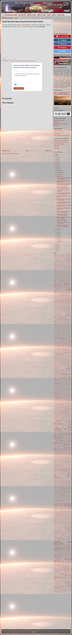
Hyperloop (67, 371)
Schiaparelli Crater (62, 529)
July (58, 230)
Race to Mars (65, 509)
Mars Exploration (66, 434)
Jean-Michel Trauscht (66, 384)
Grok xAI (68, 365)
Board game (65, 294)
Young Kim (61, 589)
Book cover (56, 296)
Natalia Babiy (58, 474)
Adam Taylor (67, 257)
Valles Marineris (57, 578)
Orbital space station (64, 488)
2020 (56, 165)
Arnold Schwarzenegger (65, 277)
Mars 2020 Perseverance (59, 419)
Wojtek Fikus (66, 587)
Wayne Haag (68, 583)
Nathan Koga (62, 476)
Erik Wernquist (59, 345)
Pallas (65, 492)
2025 (56, 155)
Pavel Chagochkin (66, 497)
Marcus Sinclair (56, 414)
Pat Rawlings (60, 495)
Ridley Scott (64, 517)
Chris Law (69, 311)
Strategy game (66, 553)
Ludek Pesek (57, 407)
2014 (56, 249)
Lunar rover (56, 411)
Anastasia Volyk (62, 270)
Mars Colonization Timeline (11, 15)
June (58, 232)
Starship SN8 (68, 549)
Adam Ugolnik (56, 258)
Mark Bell (62, 415)
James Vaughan (57, 383)
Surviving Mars (57, 556)
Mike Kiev (68, 465)
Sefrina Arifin (64, 532)
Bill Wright (63, 291)
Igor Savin (65, 372)
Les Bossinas (68, 403)
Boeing (68, 295)
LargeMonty (62, 400)
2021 (56, 163)
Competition (58, 319)
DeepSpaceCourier (57, 330)
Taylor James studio (61, 557)
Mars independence (60, 440)
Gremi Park (56, 365)
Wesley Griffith (58, 585)
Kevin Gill (68, 396)
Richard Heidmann (61, 516)
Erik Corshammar (58, 344)
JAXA (60, 384)
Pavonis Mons (56, 499)
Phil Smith (64, 501)
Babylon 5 (69, 287)
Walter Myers (56, 583)
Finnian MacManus (57, 352)
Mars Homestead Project (66, 439)
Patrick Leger (67, 495)
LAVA (55, 402)
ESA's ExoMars (57, 133)
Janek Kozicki (64, 383)
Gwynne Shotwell (57, 368)
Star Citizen (57, 545)
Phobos (59, 503)
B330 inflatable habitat (62, 287)
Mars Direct (56, 147)
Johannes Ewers (64, 388)
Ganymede (64, 357)
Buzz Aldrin (56, 302)
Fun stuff (67, 356)
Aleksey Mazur (65, 261)
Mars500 (56, 451)
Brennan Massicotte (65, 298)
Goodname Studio (57, 363)
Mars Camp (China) (67, 424)
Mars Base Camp (62, 422)
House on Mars (59, 369)
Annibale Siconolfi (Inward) (59, 276)
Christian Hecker (61, 314)
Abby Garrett (65, 256)
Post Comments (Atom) (13, 153)
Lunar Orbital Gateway (65, 410)
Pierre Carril (56, 506)
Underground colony (58, 577)
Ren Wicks (69, 513)
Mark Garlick (68, 415)
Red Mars (67, 512)
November (59, 172)
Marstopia (69, 451)
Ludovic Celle (64, 407)
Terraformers (58, 559)
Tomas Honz (56, 574)
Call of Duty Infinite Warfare (59, 303)
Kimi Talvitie (56, 398)
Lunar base (66, 408)
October (58, 174)
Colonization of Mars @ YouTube (61, 142)
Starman (67, 547)
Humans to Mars (61, 371)
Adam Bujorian (60, 257)
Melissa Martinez (61, 461)
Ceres (70, 307)
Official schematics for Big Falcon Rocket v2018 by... (63, 200)
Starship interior (59, 549)
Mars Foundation (67, 436)
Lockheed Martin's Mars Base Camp (61, 135)
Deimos (63, 330)
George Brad (56, 360)
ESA (68, 345)
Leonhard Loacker (61, 403)
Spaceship (29, 60)
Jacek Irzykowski (58, 380)
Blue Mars (66, 292)
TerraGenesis (62, 560)
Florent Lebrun (67, 353)
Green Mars (67, 364)
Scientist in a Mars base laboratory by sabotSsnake (62, 187)
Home (27, 150)
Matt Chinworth (62, 457)
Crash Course (67, 322)
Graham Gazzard (66, 363)
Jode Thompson (57, 388)
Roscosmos (65, 524)
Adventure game (64, 258)
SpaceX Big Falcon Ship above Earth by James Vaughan (63, 184)
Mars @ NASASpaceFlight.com (60, 123)
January (58, 241)
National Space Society (65, 477)
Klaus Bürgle (68, 398)
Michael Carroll (66, 462)
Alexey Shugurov (57, 266)
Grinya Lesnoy (62, 365)
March (58, 238)
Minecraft (67, 466)
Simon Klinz (56, 535)
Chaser (55, 310)
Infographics (65, 373)
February (59, 239)
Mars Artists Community (59, 143)
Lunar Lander (56, 410)
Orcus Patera (60, 489)
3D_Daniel (62, 254)
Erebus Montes (68, 342)
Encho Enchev (61, 342)
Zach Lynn (57, 590)
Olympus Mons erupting (61, 220)
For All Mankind (58, 354)
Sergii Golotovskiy (62, 533)
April (58, 236)
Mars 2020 (68, 418)
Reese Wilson (62, 513)
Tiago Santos (63, 571)
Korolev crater (67, 399)
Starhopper (69, 545)
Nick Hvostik (60, 480)
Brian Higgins (62, 299)
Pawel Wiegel (62, 499)
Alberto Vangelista (58, 261)
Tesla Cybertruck (57, 562)
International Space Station (21, 60)
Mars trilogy (58, 450)
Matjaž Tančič (56, 457)
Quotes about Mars (58, 509)
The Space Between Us (66, 568)
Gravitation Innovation (58, 364)
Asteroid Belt (66, 282)
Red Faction (61, 512)
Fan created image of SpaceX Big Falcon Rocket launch (63, 194)
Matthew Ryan (64, 458)
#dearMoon (56, 254)
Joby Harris (68, 387)
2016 (56, 246)
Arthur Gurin (66, 281)
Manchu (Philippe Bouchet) (64, 412)
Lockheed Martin (59, 404)
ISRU (70, 379)
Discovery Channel (60, 332)
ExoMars (64, 349)
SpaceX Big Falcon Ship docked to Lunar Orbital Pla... (63, 178)
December (59, 170)
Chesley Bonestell (61, 310)
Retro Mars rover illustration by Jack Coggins (63, 223)
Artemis (60, 280)
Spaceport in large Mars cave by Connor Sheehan (63, 218)
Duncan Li (68, 338)
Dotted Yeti (60, 337)
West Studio (64, 585)
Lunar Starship (63, 411)
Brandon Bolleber (57, 298)
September (59, 176)
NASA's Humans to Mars (59, 132)
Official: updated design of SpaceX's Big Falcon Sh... (62, 215)
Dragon (62, 338)
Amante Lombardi (63, 269)
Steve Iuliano (64, 552)
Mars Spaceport (67, 449)
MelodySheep (68, 461)
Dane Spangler (62, 325)
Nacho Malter (63, 473)
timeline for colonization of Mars (60, 87)
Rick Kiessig (57, 517)
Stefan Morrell (57, 551)
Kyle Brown (56, 400)
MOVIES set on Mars (31, 15)
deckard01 (66, 329)
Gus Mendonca (66, 367)
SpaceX (48, 15)
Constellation (56, 322)
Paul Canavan (56, 496)
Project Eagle (59, 508)
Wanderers (63, 583)
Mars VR (63, 450)
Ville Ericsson (63, 579)
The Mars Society (64, 566)
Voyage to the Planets (59, 582)
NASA (69, 473)
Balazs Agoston (59, 288)
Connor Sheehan (60, 321)
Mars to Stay (56, 149)
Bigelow (57, 291)
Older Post (48, 150)
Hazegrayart (12, 60)
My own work (56, 473)
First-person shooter (66, 352)
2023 (56, 159)
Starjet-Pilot (57, 546)
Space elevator (58, 539)
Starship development (66, 548)
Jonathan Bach (62, 391)
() (23, 25)
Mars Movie (63, 443)
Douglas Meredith (67, 337)
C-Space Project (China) (65, 302)
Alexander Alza (61, 262)
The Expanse (57, 564)
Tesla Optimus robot (67, 562)
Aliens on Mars (62, 268)
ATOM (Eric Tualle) (63, 285)
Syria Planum (64, 556)
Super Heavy (57, 555)
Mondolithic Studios (59, 469)
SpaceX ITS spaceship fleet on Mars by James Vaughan (63, 212)
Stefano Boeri (64, 551)
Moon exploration (62, 470)
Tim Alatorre (56, 572)
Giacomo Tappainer (60, 361)
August (58, 228)
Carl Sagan (67, 303)
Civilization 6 (60, 315)
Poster (69, 506)
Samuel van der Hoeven (58, 528)
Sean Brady (62, 531)
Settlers (68, 533)
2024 (56, 157)
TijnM (69, 571)
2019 (56, 167)
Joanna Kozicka (61, 387)
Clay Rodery (66, 315)
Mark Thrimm (61, 418)
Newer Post (5, 150)
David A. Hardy (66, 328)
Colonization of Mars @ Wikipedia (61, 140)
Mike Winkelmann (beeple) (59, 466)
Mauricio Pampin (61, 459)
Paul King (62, 496)
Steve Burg (59, 552)
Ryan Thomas (63, 525)
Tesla (67, 560)
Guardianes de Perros (58, 367)
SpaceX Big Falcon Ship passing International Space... (63, 206)
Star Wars (63, 545)
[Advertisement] (27, 140)
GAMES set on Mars (41, 15)
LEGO (55, 403)
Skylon (62, 535)
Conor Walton (67, 321)
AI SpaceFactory (63, 260)
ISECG (66, 379)
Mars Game (57, 437)
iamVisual (56, 372)
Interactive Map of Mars (59, 120)
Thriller (64, 570)
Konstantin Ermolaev (59, 399)
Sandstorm (66, 528)
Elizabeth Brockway (63, 341)
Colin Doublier (61, 318)
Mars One (60, 444)
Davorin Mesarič (57, 329)
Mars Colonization (62, 428)
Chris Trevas (64, 313)
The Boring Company (66, 563)
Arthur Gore (60, 281)
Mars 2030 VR (68, 419)
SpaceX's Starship (58, 130)
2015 (56, 247)
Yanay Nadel (56, 589)
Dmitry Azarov (58, 333)
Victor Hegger (56, 579)
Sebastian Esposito (57, 532)
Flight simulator (59, 353)
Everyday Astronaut (60, 348)
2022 (56, 161)
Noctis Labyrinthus (62, 481)
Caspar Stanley (57, 307)
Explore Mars (57, 145)
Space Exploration (66, 539)
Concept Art (67, 319)
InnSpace (55, 375)
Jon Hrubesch (67, 390)
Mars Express (59, 436)
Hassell (63, 368)
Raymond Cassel (62, 510)
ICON (60, 372)
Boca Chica (61, 295)
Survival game (66, 555)
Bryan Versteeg (65, 300)
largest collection (57, 71)
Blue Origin (59, 294)
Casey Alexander (61, 306)
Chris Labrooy (63, 311)
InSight (60, 375)
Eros (64, 345)
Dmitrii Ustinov (68, 332)
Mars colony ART (22, 15)
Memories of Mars (58, 462)
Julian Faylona (59, 394)
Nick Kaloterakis (67, 480)
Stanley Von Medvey (67, 544)
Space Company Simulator (66, 537)
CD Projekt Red (64, 307)
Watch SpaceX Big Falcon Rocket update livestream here (63, 203)
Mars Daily (56, 125)
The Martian (64, 567)
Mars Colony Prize (57, 431)
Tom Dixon (68, 572)
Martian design (58, 453)
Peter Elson (65, 500)
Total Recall (68, 574)
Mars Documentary (62, 433)
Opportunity (56, 488)
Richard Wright (68, 516)
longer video (33, 26)
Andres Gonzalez (63, 272)
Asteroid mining (57, 284)
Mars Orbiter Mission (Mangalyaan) (60, 446)
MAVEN (66, 459)
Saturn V (55, 529)
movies (67, 77)
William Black (62, 586)
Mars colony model (65, 430)
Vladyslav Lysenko (62, 581)
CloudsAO (60, 317)
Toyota (57, 575)
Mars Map (64, 441)
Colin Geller (69, 318)
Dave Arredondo (58, 328)
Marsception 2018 (63, 451)
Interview (61, 379)
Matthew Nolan (57, 458)
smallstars (60, 536)
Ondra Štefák (61, 485)
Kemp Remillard (57, 395)
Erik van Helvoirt (67, 344)
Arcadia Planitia (57, 277)
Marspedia (56, 122)
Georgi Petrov (63, 360)
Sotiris (65, 536)
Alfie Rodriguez (64, 266)
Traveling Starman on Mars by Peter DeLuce (62, 181)
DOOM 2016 (63, 336)
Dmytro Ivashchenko (57, 334)
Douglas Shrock (56, 338)
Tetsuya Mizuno (58, 563)
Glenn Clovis (67, 361)
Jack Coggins (65, 380)
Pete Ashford (68, 499)
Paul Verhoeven (68, 496)
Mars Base (59, 421)
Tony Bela (62, 574)
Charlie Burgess (66, 308)
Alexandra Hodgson (58, 265)
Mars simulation (59, 449)
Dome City (69, 334)
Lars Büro (68, 400)
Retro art (57, 514)
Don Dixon (57, 336)
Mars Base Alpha (60, 15)
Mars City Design (59, 425)
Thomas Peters (58, 570)
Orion (66, 489)
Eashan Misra (61, 340)
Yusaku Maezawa (68, 589)
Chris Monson (57, 313)
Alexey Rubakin (66, 265)
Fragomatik (56, 356)
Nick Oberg (56, 481)
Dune (55, 340)
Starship (54, 15)
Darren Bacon (63, 326)
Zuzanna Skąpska (63, 590)
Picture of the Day (60, 505)
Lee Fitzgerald (67, 402)
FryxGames (62, 356)
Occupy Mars (57, 484)
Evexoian (67, 348)
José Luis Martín (63, 392)
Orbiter (55, 489)
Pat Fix (67, 493)
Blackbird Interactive (58, 292)
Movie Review (67, 471)
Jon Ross (56, 391)
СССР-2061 (60, 591)
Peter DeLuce (58, 500)
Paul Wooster (58, 497)
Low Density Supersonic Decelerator (64, 406)
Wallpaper (67, 582)
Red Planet (56, 513)
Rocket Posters (56, 520)
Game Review (57, 357)
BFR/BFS (7, 60)
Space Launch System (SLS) (61, 540)
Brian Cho (56, 299)
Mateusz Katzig (67, 455)
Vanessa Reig (66, 578)
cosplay (61, 322)
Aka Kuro (69, 260)
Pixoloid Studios (63, 506)
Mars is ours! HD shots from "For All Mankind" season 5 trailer (61, 94)
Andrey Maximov (62, 273)
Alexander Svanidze (65, 264)
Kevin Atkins (63, 396)
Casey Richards (68, 306)
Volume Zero (68, 581)
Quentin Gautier (66, 508)
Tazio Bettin (69, 557)
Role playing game (63, 521)
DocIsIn (64, 334)
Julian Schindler (67, 394)
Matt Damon (69, 457)
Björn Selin (68, 291)
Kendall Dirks (64, 395)
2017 (56, 244)
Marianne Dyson (64, 414)
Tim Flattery (62, 572)
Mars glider (65, 437)
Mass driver (61, 455)
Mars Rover (68, 447)
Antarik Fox (67, 276)
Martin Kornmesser (63, 454)
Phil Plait (59, 501)
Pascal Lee (62, 493)
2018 (56, 169)
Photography (66, 503)
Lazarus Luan (60, 402)
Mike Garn (62, 465)
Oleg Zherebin (63, 484)
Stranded (59, 553)
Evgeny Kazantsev (57, 349)
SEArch (67, 531)
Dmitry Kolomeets (66, 333)
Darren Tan (69, 326)
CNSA (65, 317)
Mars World (69, 450)
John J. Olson (60, 390)
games (55, 79)
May (58, 234)
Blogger (38, 632)
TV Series (65, 575)
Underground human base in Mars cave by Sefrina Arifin (62, 226)
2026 (56, 154)
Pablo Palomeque (58, 492)
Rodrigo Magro (64, 520)
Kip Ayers (63, 398)
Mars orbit (65, 444)
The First (64, 564)
